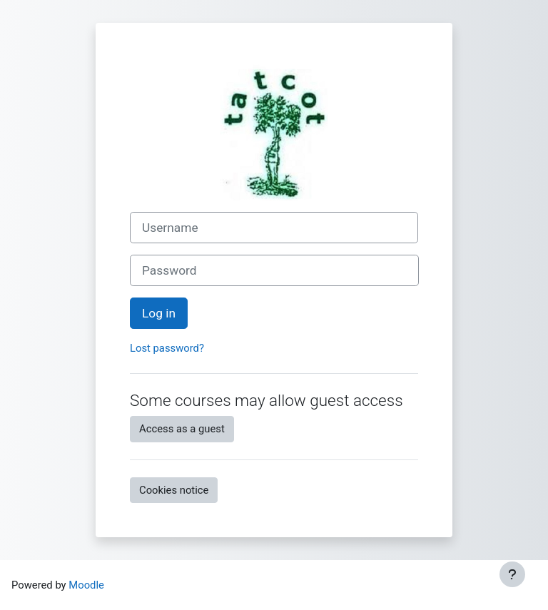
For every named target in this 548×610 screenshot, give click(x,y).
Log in (159, 313)
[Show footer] (512, 574)
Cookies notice (173, 490)
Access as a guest (182, 428)
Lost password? (167, 348)
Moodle (86, 585)
